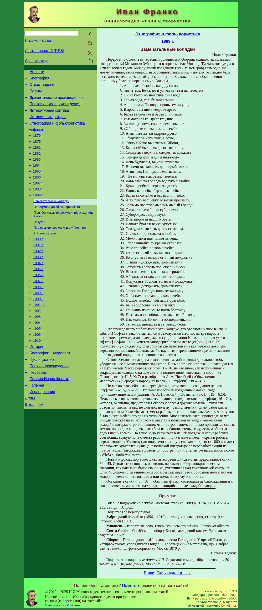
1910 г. (38, 371)
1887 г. (38, 197)
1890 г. (38, 258)
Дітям (30, 435)
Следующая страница (173, 573)
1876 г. (38, 143)
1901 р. (39, 331)
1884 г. (38, 177)
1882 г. (38, 163)
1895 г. (38, 291)
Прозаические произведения (55, 108)
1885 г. (38, 183)
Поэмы (36, 94)
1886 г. (38, 190)
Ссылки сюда (37, 61)
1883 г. (38, 170)
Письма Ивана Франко (49, 414)
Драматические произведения (56, 101)
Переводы (39, 407)
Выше (149, 573)
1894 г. (38, 284)
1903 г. (38, 345)
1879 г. (38, 150)
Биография (39, 80)
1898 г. (38, 311)
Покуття (39, 239)
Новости (37, 72)
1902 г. (38, 338)
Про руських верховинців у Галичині (60, 245)
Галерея (37, 421)
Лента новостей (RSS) (44, 51)
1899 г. (38, 318)
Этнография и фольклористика (57, 130)
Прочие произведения (49, 400)
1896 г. (38, 298)
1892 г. (38, 271)
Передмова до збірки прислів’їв (57, 223)
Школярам (34, 443)
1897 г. (38, 304)
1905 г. (38, 358)
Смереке (73, 605)
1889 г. (38, 210)
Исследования (42, 428)
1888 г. (38, 203)
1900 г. (38, 324)
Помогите (131, 585)
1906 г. (38, 365)
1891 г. (38, 264)
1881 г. (38, 157)
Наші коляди (46, 251)
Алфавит (36, 137)
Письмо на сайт (39, 40)
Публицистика (42, 392)
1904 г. (38, 351)
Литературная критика (49, 115)
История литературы (48, 123)
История (37, 378)
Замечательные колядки (52, 216)
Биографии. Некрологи (50, 385)
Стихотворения (43, 87)
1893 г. (38, 278)
